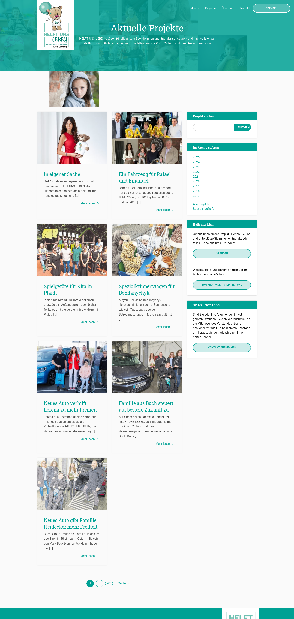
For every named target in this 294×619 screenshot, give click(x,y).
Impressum (45, 593)
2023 (196, 131)
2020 (196, 146)
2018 (196, 155)
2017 (196, 160)
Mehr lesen (90, 168)
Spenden (272, 8)
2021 (196, 141)
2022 (196, 136)
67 (109, 548)
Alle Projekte (201, 169)
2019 (196, 151)
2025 (196, 122)
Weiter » (123, 548)
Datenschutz (46, 599)
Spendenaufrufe (203, 173)
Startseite (193, 8)
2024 (196, 127)
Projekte (210, 8)
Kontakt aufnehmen (222, 312)
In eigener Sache (62, 139)
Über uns (227, 8)
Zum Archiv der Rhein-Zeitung (222, 249)
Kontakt (244, 8)
